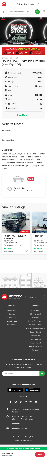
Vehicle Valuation (35, 346)
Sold (40, 454)
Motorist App (12, 321)
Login (32, 4)
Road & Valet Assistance (35, 328)
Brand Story (11, 310)
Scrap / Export (35, 332)
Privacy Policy (29, 437)
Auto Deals (35, 310)
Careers (12, 314)
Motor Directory (35, 325)
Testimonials (11, 325)
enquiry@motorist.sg (20, 428)
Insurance (35, 318)
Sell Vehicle (22, 4)
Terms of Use (17, 437)
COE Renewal (35, 314)
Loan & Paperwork (35, 321)
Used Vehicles (35, 339)
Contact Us (12, 318)
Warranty (35, 350)
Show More (23, 115)
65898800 (16, 424)
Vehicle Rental (35, 343)
